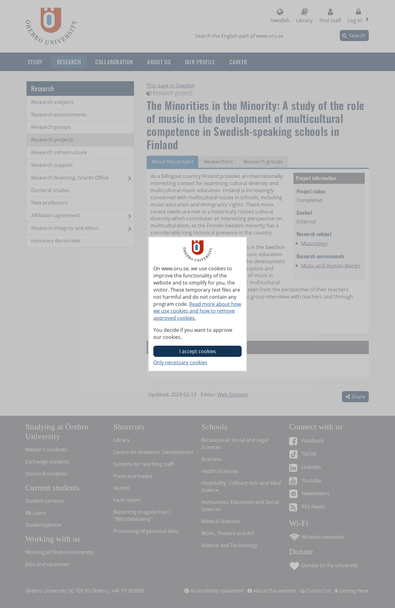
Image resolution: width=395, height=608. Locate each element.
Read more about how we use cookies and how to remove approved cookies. (197, 311)
